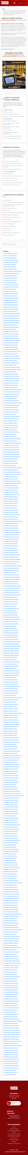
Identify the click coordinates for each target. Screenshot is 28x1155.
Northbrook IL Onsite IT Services (11, 798)
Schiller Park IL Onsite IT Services (11, 938)
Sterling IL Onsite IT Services (10, 974)
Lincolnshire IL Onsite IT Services (11, 670)
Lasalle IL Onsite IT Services (10, 659)
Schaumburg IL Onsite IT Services (12, 936)
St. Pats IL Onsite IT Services (10, 972)
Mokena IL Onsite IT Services (10, 733)
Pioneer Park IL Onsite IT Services (12, 867)
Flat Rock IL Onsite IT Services (11, 485)
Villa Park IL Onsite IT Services (11, 1005)
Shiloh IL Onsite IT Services (10, 949)
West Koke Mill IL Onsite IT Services (12, 1034)
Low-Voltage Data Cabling (14, 1134)
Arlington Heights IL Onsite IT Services (13, 271)
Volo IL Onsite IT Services (10, 1012)
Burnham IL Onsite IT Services (11, 347)
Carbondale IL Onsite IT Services (11, 362)
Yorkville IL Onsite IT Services (10, 1072)
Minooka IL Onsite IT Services (11, 731)
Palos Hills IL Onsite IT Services (11, 842)
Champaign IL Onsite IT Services (11, 376)
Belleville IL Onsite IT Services (11, 300)
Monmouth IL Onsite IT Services (11, 740)
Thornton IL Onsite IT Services (11, 989)
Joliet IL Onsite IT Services (10, 626)
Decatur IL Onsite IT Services (10, 425)
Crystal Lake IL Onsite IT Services (11, 411)
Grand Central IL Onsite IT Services (12, 532)
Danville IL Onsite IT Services (10, 420)
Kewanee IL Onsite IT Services (11, 635)
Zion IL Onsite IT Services (9, 1074)
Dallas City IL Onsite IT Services (11, 418)
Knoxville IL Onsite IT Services (11, 637)
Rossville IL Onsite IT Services (11, 925)
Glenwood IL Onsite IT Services (11, 525)
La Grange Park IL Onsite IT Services (12, 641)
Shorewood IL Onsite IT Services (11, 952)
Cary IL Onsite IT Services (10, 371)
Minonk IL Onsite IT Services (10, 728)
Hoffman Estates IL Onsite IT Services (12, 586)
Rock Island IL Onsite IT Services (11, 909)
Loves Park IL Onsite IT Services (11, 690)
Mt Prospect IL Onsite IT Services (11, 764)
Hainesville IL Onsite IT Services (11, 550)
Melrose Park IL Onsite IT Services (12, 724)
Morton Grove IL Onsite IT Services (12, 751)
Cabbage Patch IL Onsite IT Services (12, 351)
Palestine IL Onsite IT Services (11, 838)
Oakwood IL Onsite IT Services (11, 818)
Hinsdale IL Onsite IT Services (11, 583)
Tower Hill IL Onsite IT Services (11, 994)
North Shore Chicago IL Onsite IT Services (14, 795)
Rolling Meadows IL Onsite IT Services (13, 914)
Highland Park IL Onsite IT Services (12, 577)
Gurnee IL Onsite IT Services (10, 548)
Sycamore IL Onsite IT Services (11, 985)
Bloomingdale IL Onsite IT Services (12, 313)
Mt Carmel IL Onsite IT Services (11, 760)
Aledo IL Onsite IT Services (10, 257)
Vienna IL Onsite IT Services (10, 1003)
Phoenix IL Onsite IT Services (10, 862)
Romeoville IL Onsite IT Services (11, 916)
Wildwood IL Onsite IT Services (11, 1052)
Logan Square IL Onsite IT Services (12, 686)
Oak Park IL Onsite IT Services (11, 811)
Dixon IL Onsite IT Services (10, 434)
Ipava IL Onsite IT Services (10, 610)
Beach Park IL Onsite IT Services (11, 298)
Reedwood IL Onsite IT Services (11, 891)
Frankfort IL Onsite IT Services (11, 492)
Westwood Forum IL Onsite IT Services (13, 1045)
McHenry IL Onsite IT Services (11, 722)
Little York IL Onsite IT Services (11, 682)
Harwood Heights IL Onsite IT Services (13, 565)
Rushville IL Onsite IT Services (11, 931)
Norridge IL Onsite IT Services (11, 789)
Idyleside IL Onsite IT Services (11, 601)
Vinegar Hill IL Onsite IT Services (11, 1007)
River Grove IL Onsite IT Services (11, 898)
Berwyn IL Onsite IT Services (10, 311)
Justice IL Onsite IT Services (10, 628)
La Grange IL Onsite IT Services (11, 639)
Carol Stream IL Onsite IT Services (12, 367)
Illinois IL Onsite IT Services (10, 606)
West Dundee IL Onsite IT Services (12, 1032)
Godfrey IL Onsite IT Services (10, 530)
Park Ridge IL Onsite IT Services (11, 851)
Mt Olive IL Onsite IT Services (10, 762)
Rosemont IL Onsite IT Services (11, 922)
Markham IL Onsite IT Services (11, 708)
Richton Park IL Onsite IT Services (11, 894)
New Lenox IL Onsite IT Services (11, 782)
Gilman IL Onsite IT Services (10, 507)
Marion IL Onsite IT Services (10, 706)
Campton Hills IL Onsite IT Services (12, 358)
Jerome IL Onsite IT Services (10, 621)
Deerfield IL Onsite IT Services (11, 427)
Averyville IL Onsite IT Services (11, 284)
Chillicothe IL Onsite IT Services (11, 394)
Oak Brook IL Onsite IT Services (11, 804)
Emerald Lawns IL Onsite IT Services (12, 474)
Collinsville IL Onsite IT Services (11, 400)
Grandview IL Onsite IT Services (11, 534)
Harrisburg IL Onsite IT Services (11, 557)
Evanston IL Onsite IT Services (11, 478)
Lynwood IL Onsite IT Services (11, 693)
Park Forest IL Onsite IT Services (11, 849)
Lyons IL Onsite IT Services (10, 695)
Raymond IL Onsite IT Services (11, 889)
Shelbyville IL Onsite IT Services (11, 940)
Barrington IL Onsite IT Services (11, 286)
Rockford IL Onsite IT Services (11, 911)
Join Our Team (14, 1137)
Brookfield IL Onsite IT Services (11, 338)
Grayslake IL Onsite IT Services (11, 541)
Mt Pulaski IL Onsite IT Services (11, 769)
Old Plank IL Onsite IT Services (11, 822)
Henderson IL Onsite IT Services (11, 570)
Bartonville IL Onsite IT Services (11, 293)
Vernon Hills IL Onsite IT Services (11, 1001)
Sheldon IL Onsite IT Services (10, 943)
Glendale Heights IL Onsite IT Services (13, 521)
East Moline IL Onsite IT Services (11, 445)
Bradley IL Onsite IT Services (10, 324)
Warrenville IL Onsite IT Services (11, 1014)
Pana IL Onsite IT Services (10, 844)
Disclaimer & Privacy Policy (14, 1143)
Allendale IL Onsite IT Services (11, 262)
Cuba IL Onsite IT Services (10, 414)
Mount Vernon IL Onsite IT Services (12, 757)
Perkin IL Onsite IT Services (10, 858)
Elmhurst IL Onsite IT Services (10, 469)
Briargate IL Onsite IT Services (11, 331)
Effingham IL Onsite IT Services (11, 458)
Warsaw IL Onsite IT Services (10, 1016)
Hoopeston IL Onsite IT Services (11, 592)
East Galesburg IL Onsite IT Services (12, 443)
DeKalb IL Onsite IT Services (10, 429)
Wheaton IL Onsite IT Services (11, 1048)
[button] (4, 74)
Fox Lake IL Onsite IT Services (10, 490)
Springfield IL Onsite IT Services (11, 965)
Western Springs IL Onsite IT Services (12, 1041)
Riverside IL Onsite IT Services (11, 902)
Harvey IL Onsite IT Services (10, 563)
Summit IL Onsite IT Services (10, 981)
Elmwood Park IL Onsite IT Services (12, 472)
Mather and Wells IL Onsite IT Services (13, 713)
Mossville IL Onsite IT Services (11, 753)
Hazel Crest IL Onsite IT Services (11, 568)
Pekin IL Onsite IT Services (10, 853)
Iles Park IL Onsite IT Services (10, 603)
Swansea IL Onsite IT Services (11, 983)
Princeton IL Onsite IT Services (11, 880)
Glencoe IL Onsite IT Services (11, 519)
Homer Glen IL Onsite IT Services (11, 588)
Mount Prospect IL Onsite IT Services (12, 755)
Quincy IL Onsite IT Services (10, 885)
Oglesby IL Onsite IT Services (11, 820)
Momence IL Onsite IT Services (11, 737)
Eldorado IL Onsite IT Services (11, 463)
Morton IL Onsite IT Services (10, 748)
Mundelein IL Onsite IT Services (11, 775)
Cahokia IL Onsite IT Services (10, 353)
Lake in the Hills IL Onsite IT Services (12, 646)
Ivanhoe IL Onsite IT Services (10, 615)
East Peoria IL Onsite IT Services (11, 447)
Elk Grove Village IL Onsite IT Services (12, 467)
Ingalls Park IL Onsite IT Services (11, 608)
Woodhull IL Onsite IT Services (11, 1063)
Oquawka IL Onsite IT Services (11, 827)
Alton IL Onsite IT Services (10, 266)
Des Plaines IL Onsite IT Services (11, 432)
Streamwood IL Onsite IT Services (12, 976)
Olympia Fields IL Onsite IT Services (12, 824)
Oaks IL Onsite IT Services (10, 815)
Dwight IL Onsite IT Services (10, 440)
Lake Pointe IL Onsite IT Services (11, 648)
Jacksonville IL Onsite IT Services (11, 617)
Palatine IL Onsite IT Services (10, 835)
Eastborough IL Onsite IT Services (12, 452)
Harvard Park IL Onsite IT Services (12, 561)
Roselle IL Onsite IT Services (10, 920)
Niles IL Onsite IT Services (10, 784)
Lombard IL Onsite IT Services (11, 688)
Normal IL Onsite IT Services (10, 786)
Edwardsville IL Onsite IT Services (11, 456)
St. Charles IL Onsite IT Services (11, 967)
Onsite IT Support (8, 118)
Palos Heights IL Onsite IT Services (12, 840)
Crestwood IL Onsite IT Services (11, 409)
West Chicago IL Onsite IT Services (12, 1030)
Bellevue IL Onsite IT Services (11, 302)
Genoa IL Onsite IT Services (10, 505)
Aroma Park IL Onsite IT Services (11, 273)
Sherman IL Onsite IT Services (11, 945)
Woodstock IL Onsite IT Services (11, 1068)
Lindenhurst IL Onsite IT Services (11, 675)
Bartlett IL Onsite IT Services (10, 291)
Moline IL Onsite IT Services (10, 735)
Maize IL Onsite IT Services (10, 702)
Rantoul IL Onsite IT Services (10, 887)
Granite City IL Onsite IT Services (11, 536)
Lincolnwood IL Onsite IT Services (12, 673)
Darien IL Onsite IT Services (10, 423)
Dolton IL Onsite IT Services (10, 436)
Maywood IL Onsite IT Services (11, 719)
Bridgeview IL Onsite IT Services (11, 333)
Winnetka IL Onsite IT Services (11, 1056)
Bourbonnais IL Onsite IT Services (12, 322)
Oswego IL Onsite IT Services (11, 831)
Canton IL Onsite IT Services (10, 360)
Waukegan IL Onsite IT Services (11, 1027)
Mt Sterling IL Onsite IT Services (11, 771)
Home (3, 8)
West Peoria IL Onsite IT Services (11, 1036)
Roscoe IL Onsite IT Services (10, 918)
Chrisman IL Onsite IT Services (11, 396)
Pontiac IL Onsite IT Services (10, 876)
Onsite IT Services (8, 109)
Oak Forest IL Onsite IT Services (11, 806)
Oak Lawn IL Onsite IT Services (11, 809)
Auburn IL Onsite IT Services (10, 278)
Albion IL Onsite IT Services (10, 255)
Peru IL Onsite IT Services (10, 860)
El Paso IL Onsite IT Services (10, 461)
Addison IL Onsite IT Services (10, 253)
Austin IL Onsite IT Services (10, 282)
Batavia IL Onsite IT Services (10, 295)
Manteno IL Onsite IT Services (11, 704)
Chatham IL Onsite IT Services (11, 382)
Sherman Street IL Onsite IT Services (12, 947)
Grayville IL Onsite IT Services (11, 543)
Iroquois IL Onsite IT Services (10, 612)
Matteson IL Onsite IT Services (11, 715)
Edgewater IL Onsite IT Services (11, 454)
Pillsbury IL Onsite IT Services (10, 865)
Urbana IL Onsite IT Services (10, 996)
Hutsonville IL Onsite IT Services (11, 599)
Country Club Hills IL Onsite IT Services (13, 403)
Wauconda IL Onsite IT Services (11, 1025)
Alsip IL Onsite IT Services (10, 264)
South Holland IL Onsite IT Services (12, 960)
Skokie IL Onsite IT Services (10, 954)
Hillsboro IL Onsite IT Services (11, 581)
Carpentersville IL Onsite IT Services (12, 369)
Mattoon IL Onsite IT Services (10, 717)
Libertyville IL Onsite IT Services (11, 666)
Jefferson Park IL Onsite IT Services (12, 619)
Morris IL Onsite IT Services (10, 744)
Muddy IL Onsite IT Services (10, 773)
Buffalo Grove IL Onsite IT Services (12, 340)
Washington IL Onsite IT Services (11, 1018)
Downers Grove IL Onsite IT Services (12, 438)
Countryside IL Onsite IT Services (11, 405)
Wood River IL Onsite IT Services (11, 1061)
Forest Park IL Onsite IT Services (11, 487)
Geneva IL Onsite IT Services (10, 503)
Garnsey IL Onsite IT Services (11, 501)
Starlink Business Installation (14, 1136)
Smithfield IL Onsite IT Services (11, 956)
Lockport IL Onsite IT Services (11, 684)
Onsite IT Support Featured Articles (14, 1131)
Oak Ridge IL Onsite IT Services (11, 813)
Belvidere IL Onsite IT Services (11, 307)
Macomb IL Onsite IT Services (11, 699)
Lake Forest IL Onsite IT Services (11, 644)
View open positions (14, 1139)
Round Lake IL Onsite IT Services (11, 927)
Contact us (14, 1141)
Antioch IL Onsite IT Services (10, 269)
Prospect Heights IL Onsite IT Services (13, 882)
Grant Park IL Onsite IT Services (11, 539)
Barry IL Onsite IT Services (10, 289)
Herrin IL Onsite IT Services (10, 572)
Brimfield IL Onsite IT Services (11, 336)
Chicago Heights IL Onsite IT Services (12, 389)
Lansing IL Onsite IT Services (10, 657)
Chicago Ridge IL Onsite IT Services (12, 391)
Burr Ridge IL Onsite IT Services (11, 349)
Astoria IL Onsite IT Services (10, 275)
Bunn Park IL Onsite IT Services (11, 342)
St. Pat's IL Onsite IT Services (10, 969)
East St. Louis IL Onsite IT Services (11, 449)
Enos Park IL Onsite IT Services (11, 476)
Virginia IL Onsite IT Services (10, 1010)
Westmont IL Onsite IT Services (11, 1043)
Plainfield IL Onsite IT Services (11, 871)
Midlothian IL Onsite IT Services (11, 726)
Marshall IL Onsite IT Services (11, 711)
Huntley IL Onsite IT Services (10, 597)
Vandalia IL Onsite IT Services (11, 998)
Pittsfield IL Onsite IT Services (10, 869)
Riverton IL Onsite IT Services (10, 905)
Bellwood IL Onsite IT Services (11, 304)
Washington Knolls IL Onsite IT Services (13, 1021)
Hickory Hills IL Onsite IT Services (11, 574)
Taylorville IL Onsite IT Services (11, 987)
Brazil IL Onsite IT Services (10, 329)
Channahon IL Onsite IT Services (11, 378)
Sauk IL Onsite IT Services (10, 934)
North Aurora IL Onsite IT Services (12, 791)
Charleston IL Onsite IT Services (11, 380)
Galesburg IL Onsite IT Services (11, 499)
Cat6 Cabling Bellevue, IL (10, 171)
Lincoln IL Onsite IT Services (10, 668)
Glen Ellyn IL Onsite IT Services (11, 516)
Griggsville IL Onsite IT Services (11, 545)
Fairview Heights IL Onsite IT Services (12, 483)
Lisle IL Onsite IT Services (9, 677)
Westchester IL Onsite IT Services (12, 1039)
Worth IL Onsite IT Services (10, 1070)
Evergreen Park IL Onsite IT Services (12, 481)
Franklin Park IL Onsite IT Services (11, 494)
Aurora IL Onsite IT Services (10, 280)
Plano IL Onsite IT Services (10, 873)
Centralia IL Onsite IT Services (11, 374)
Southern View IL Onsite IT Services (12, 963)
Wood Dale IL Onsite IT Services (11, 1059)
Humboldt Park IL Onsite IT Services (12, 594)
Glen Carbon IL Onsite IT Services (12, 514)
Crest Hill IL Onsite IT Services (11, 407)
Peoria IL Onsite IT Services (10, 856)
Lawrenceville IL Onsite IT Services (12, 661)
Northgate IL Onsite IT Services (11, 800)
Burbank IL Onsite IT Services (10, 345)
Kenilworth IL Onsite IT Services (11, 632)
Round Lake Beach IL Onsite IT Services (13, 929)
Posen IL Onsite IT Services (10, 878)
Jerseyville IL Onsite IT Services (11, 623)
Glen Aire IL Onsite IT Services (11, 512)
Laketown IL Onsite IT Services (11, 652)
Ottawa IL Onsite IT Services (10, 833)
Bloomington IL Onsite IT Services (12, 316)
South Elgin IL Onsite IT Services (11, 958)
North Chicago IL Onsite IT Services (12, 793)
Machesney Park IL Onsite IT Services (12, 697)
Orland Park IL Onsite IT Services (11, 829)
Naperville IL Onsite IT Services (11, 777)
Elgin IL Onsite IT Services (10, 465)
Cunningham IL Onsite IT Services (12, 416)
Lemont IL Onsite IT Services (10, 664)
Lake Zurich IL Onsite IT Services (11, 650)
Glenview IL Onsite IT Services (11, 523)
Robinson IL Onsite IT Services (11, 907)
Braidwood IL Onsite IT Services (11, 327)
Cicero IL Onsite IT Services (10, 398)
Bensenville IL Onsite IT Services (11, 309)
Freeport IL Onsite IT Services (11, 496)
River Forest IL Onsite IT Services (11, 896)
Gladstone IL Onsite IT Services (11, 510)
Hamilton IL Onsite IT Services (11, 552)
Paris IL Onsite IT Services (10, 847)
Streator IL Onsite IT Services (10, 978)
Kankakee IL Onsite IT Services (11, 630)
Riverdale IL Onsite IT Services (11, 900)
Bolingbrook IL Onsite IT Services (11, 320)
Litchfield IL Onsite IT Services (11, 679)
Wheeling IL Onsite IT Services (11, 1050)
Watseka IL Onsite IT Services (11, 1023)
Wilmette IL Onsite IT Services (11, 1054)
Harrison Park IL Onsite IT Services (12, 559)
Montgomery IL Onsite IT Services (12, 742)
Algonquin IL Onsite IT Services (11, 260)
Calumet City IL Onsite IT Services (12, 356)
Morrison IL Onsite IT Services (11, 746)
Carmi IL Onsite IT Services (10, 365)
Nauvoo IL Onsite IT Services (10, 780)
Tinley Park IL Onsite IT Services (11, 992)
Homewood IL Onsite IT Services (11, 590)
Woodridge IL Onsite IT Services (11, 1065)
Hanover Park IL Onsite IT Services (12, 554)
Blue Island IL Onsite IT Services (11, 318)
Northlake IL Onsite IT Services (11, 802)
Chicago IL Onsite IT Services (11, 387)
